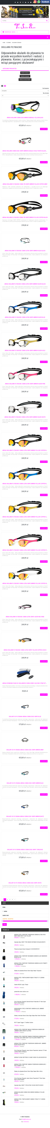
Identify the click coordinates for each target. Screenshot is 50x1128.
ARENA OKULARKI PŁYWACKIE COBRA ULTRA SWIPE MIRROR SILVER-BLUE (25, 317)
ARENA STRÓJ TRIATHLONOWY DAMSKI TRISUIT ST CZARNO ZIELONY (29, 1099)
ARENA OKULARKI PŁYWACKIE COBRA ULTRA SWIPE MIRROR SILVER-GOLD (25, 350)
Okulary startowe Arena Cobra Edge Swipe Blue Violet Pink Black (30, 1015)
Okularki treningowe (25, 76)
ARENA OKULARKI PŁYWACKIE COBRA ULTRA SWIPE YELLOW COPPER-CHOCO (25, 650)
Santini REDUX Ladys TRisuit (21, 984)
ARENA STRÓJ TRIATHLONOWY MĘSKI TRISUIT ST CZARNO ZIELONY (29, 978)
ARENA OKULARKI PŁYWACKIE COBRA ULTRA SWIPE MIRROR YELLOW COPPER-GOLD (25, 517)
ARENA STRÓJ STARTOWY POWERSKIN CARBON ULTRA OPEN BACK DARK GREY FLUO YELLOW (29, 935)
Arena (5, 911)
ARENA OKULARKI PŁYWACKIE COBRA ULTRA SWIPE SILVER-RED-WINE (25, 616)
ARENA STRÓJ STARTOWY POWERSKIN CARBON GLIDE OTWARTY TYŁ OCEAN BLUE (30, 963)
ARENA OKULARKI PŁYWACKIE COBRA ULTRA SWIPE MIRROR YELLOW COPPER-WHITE (25, 583)
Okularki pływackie (16, 42)
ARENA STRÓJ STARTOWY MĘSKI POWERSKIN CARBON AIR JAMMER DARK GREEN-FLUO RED (29, 1030)
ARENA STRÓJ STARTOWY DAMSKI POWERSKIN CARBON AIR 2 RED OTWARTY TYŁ (30, 1065)
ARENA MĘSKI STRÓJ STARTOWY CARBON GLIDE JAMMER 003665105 (29, 1009)
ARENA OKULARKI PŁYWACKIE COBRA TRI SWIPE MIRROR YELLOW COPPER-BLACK (25, 217)
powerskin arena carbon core (21, 991)
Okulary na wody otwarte (25, 79)
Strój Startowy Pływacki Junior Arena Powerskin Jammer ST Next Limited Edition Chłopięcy (30, 1051)
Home (4, 42)
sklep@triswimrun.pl (26, 1119)
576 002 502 (26, 1121)
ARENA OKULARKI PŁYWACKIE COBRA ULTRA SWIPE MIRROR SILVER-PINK (25, 384)
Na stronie (46, 93)
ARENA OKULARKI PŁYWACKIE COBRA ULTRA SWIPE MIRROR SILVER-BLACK (25, 284)
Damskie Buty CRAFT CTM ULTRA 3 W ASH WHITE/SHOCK (28, 1085)
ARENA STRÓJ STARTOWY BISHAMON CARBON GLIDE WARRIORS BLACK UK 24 (30, 956)
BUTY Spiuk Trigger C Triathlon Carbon (23, 1022)
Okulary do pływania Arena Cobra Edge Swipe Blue (25, 716)
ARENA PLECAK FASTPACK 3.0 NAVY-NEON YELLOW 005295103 (30, 1057)
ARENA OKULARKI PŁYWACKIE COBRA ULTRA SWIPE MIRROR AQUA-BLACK (25, 250)
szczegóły (44, 129)
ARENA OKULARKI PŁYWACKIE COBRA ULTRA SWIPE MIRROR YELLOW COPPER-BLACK (25, 450)
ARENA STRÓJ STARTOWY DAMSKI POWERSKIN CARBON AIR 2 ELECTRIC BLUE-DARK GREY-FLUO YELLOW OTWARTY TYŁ (30, 1037)
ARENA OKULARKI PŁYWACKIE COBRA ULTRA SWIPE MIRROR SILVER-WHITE (25, 417)
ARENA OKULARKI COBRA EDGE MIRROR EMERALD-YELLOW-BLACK (25, 117)
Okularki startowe (25, 72)
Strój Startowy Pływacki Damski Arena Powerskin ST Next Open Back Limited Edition (30, 1002)
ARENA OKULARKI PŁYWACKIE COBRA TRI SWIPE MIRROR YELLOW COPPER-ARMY (25, 184)
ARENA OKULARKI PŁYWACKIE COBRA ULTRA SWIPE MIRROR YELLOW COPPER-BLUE (25, 483)
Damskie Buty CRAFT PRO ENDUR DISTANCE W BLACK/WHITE (29, 942)
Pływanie (9, 42)
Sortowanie (45, 88)
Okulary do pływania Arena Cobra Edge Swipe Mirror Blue (25, 783)
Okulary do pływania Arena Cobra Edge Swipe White (25, 883)
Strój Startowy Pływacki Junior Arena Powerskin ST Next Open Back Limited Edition (29, 1079)
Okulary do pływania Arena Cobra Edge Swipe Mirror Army (25, 750)
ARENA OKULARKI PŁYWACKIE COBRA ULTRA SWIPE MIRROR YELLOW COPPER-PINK (25, 550)
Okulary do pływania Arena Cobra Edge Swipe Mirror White (25, 816)
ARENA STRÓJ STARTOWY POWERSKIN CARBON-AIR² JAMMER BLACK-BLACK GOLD (30, 1044)
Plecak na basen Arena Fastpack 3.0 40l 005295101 (27, 949)
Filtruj (4, 924)
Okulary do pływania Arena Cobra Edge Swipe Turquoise (25, 849)
